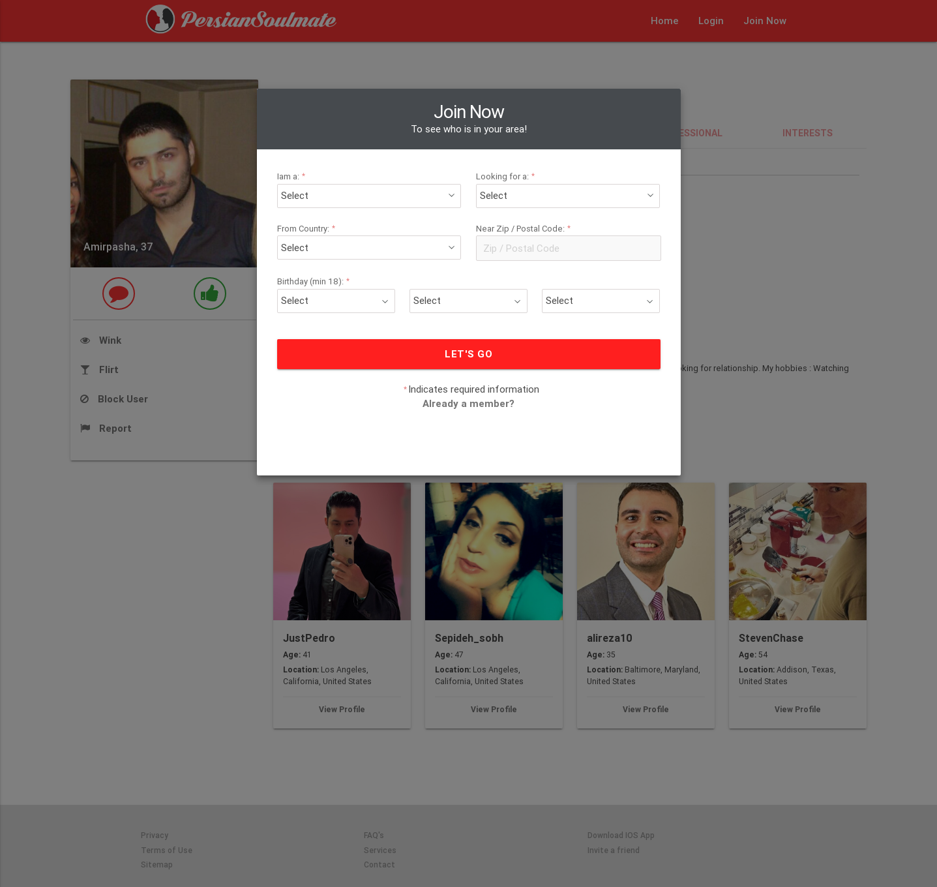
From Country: (329, 205)
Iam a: (317, 152)
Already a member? (468, 380)
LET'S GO (468, 330)
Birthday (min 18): (335, 257)
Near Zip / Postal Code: (517, 205)
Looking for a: (502, 152)
